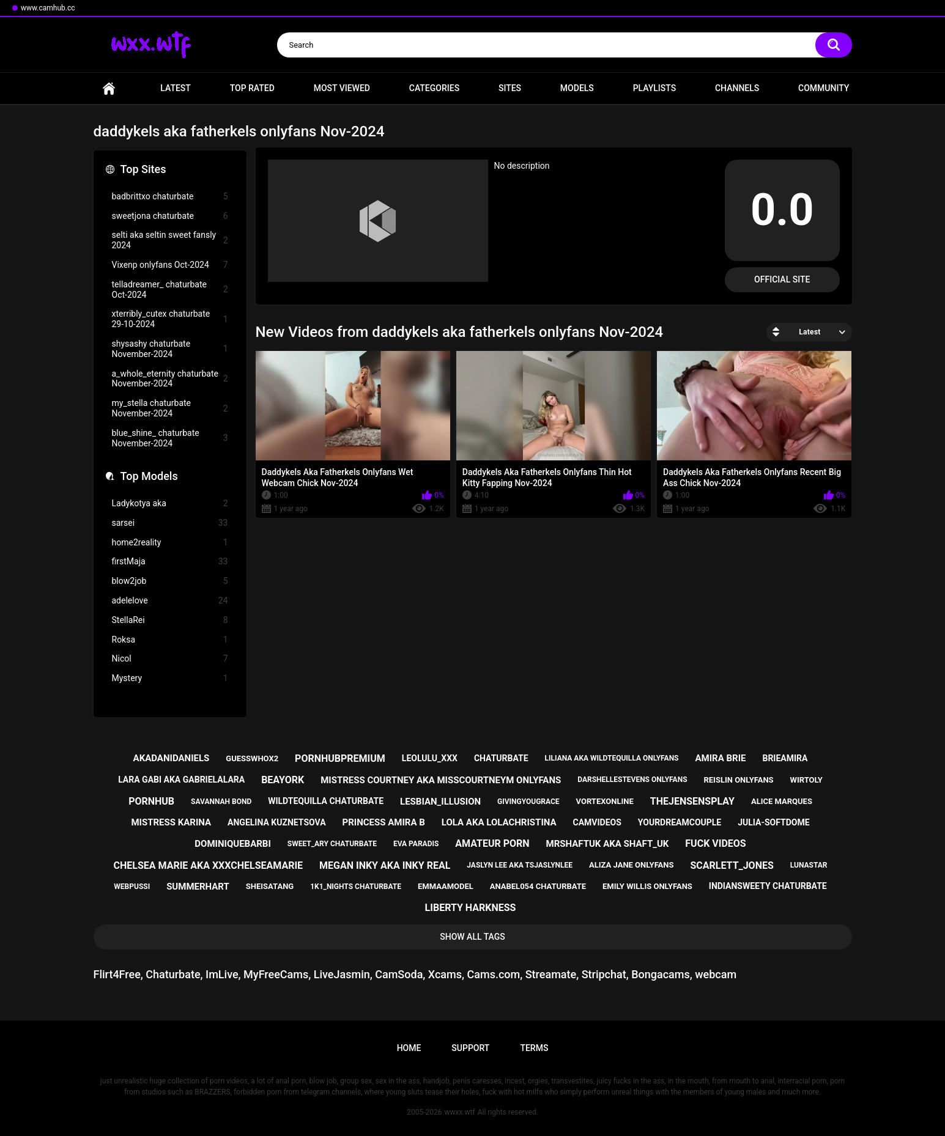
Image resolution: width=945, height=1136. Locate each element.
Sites (509, 88)
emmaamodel (445, 886)
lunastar (809, 865)
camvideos (597, 822)
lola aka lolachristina (499, 822)
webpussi (132, 886)
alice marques (781, 801)
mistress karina (171, 822)
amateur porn (492, 843)
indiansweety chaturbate (768, 886)
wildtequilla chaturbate (326, 801)
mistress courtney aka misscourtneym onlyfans (441, 780)
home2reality (170, 542)
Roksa (170, 640)
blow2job (170, 581)
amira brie (720, 758)
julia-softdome (773, 822)
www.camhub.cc (48, 8)
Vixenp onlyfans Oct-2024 (170, 265)
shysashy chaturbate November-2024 (170, 349)
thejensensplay (692, 801)
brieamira (784, 758)
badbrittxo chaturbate (170, 196)
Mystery (170, 678)
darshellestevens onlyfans (632, 779)
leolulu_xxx (430, 758)
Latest (175, 88)
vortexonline (605, 801)
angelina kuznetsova (277, 822)
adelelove (170, 601)
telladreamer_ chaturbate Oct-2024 (170, 289)
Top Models (149, 476)
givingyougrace (528, 801)
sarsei (170, 523)
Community (823, 88)
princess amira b (384, 822)
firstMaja (170, 561)
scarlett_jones (731, 865)
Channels (737, 88)
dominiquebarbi (232, 843)
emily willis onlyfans (647, 886)
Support (470, 1048)
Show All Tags (472, 937)
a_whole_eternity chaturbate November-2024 (170, 379)
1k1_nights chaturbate (355, 886)
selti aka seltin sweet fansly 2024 (170, 240)
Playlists (654, 88)
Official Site (782, 279)
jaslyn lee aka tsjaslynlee (520, 865)
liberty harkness (470, 907)
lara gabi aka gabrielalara (181, 779)
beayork (282, 780)
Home (109, 88)
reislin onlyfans (738, 779)
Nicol (170, 659)
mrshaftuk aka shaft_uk (607, 843)
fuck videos (715, 843)
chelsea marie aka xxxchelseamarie (208, 865)
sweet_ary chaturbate (332, 843)
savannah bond (221, 801)
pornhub (151, 801)
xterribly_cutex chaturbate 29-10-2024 (170, 319)
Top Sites (143, 169)
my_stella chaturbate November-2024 (170, 408)
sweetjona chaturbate (170, 216)
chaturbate (501, 758)
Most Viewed (342, 88)
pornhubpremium (340, 758)
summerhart (197, 886)
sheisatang (270, 886)
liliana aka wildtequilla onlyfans (612, 758)
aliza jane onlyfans (631, 864)
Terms (534, 1048)
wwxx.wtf (459, 1112)
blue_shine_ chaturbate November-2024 (170, 438)
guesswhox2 (252, 758)
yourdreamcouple (679, 822)
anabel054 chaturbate (538, 886)
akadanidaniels (171, 758)
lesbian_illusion (440, 801)
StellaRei (170, 620)
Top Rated (252, 88)
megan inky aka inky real (384, 865)
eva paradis (416, 843)
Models (577, 88)
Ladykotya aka (170, 503)
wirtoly (806, 779)
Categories (434, 88)
